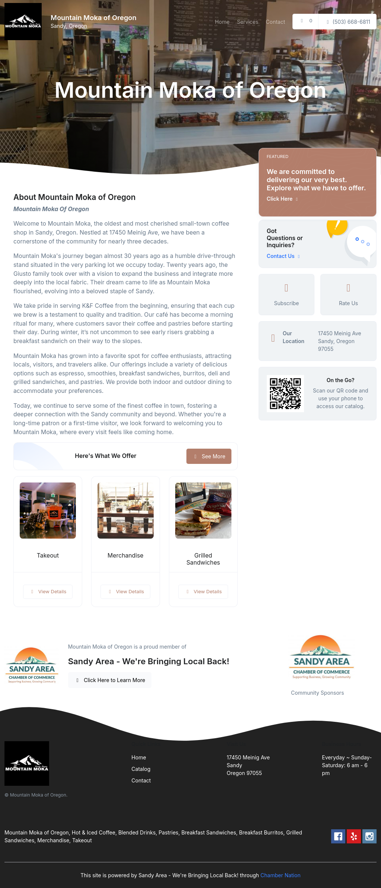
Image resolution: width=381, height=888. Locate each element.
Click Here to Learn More (109, 680)
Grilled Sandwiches (203, 559)
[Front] (24, 21)
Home (222, 22)
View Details (48, 591)
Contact (275, 22)
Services (247, 22)
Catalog (140, 769)
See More (208, 456)
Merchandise (126, 555)
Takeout (48, 555)
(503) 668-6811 (347, 22)
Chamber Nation (280, 875)
